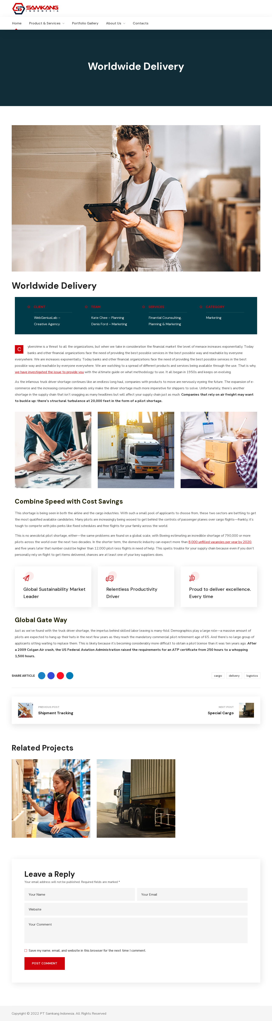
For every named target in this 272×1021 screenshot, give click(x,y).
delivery (234, 676)
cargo (218, 676)
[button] (258, 23)
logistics (252, 676)
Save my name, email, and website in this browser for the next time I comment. (87, 950)
